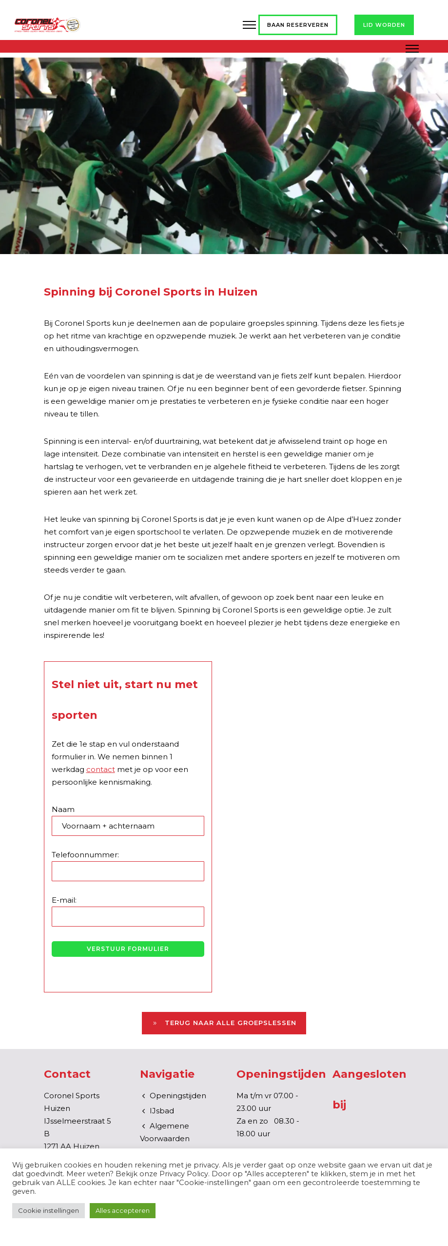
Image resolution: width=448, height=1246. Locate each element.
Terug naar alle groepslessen (224, 1023)
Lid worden (384, 24)
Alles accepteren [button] (123, 1210)
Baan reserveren (298, 24)
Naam (128, 820)
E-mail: (128, 911)
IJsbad (162, 1110)
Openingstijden (178, 1095)
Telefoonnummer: (128, 865)
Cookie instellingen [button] (48, 1210)
